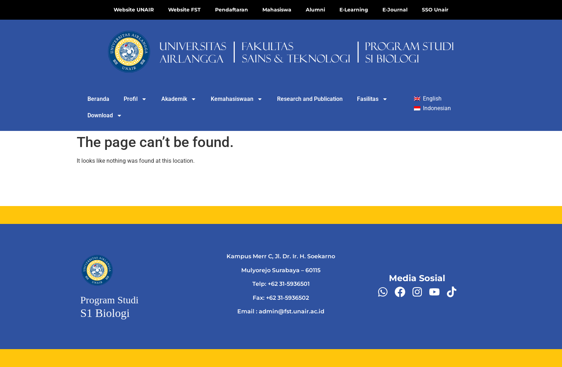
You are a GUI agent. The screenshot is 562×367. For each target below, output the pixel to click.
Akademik (178, 99)
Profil (135, 99)
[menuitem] (427, 99)
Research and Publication (310, 99)
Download (104, 115)
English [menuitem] (432, 98)
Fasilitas (372, 99)
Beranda (98, 99)
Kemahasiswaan (237, 99)
